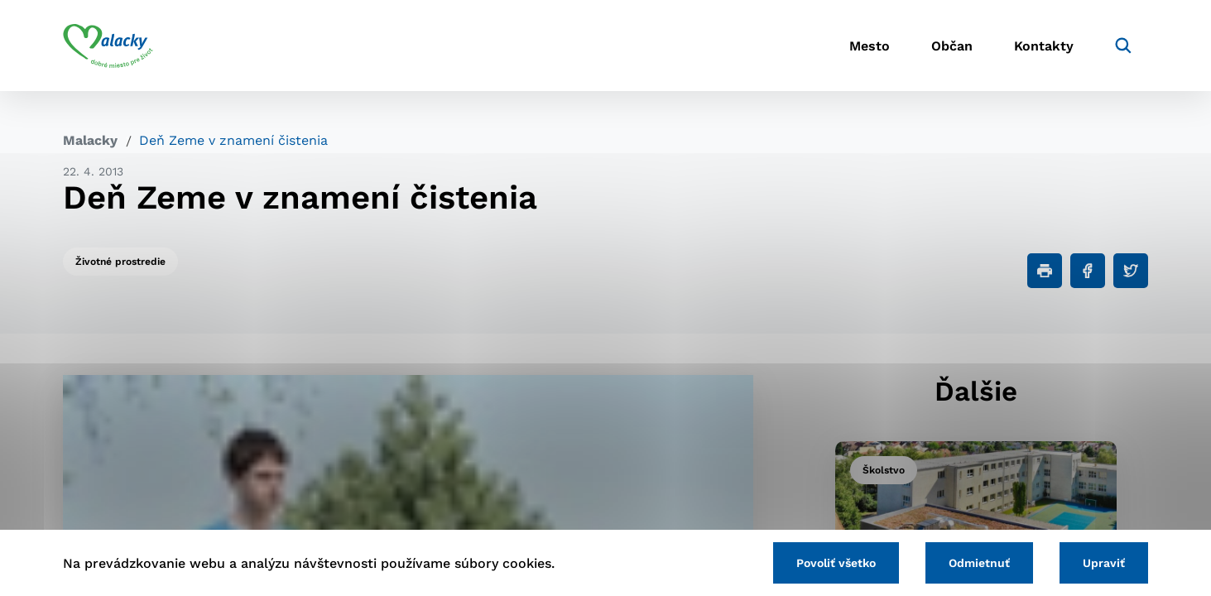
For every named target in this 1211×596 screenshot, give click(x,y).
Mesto (869, 46)
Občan (952, 46)
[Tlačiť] (1044, 270)
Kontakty (1044, 46)
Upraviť (1104, 563)
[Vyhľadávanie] (1123, 45)
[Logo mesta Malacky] (108, 45)
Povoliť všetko (836, 563)
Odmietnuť (979, 563)
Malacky (90, 140)
